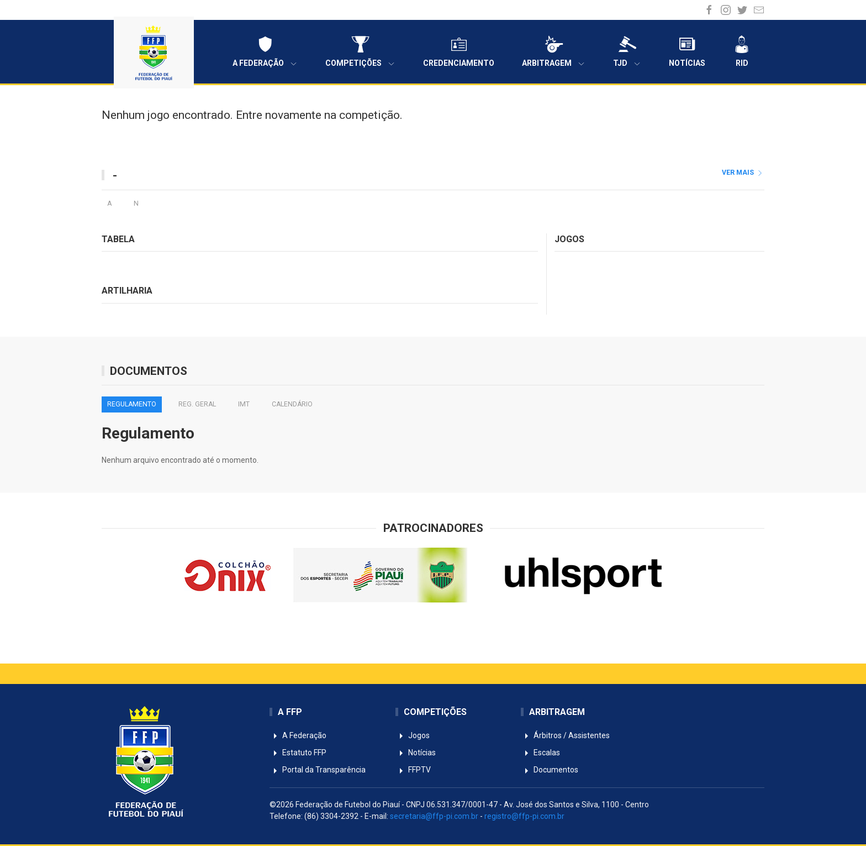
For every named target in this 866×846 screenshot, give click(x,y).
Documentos (549, 769)
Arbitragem (553, 51)
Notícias (687, 51)
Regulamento (131, 404)
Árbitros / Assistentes (565, 735)
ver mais (743, 172)
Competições (360, 51)
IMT (244, 404)
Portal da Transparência (318, 769)
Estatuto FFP (298, 752)
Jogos (412, 735)
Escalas (540, 752)
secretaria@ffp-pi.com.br (434, 816)
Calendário (292, 404)
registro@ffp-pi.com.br (524, 816)
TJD (627, 51)
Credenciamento (458, 51)
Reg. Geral (197, 404)
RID (742, 51)
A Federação (265, 51)
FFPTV (413, 769)
